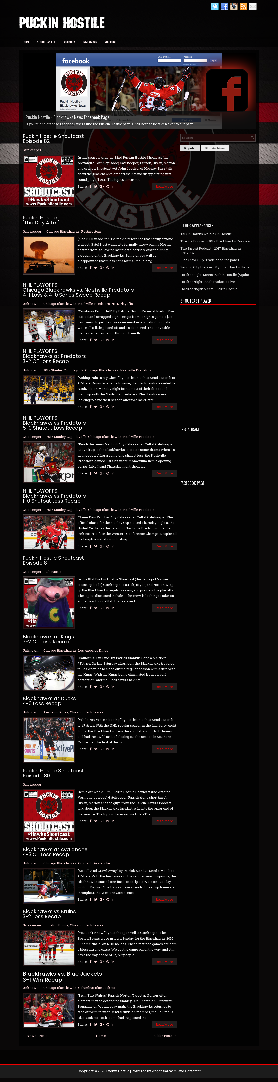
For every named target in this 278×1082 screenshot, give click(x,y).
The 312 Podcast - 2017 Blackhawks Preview (215, 241)
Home (26, 42)
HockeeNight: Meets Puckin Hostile (209, 289)
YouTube (110, 42)
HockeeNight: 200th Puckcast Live (207, 281)
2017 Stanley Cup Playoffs (63, 370)
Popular (190, 148)
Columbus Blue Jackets (96, 987)
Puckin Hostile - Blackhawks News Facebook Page (67, 117)
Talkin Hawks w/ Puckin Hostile (206, 234)
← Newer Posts (35, 1035)
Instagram (90, 42)
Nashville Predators (94, 303)
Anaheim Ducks (55, 712)
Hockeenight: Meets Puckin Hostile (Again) (214, 274)
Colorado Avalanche (94, 863)
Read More (164, 186)
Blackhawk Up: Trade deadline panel (209, 260)
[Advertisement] (218, 185)
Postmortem (91, 231)
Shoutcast (48, 40)
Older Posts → (165, 1035)
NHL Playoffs (122, 303)
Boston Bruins (57, 925)
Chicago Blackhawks (63, 231)
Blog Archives (215, 148)
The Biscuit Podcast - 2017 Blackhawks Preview (211, 250)
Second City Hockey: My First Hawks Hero (214, 267)
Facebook (69, 42)
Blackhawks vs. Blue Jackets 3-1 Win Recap (62, 977)
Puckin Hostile (117, 1071)
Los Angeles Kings (93, 650)
